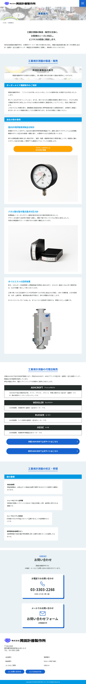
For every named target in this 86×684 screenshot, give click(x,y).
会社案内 (8, 657)
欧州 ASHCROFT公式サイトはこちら (43, 451)
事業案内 (47, 657)
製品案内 (8, 661)
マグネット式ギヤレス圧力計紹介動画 (43, 149)
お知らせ (47, 665)
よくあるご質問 (10, 665)
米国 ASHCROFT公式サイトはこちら (43, 441)
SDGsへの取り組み (50, 661)
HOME (4, 23)
